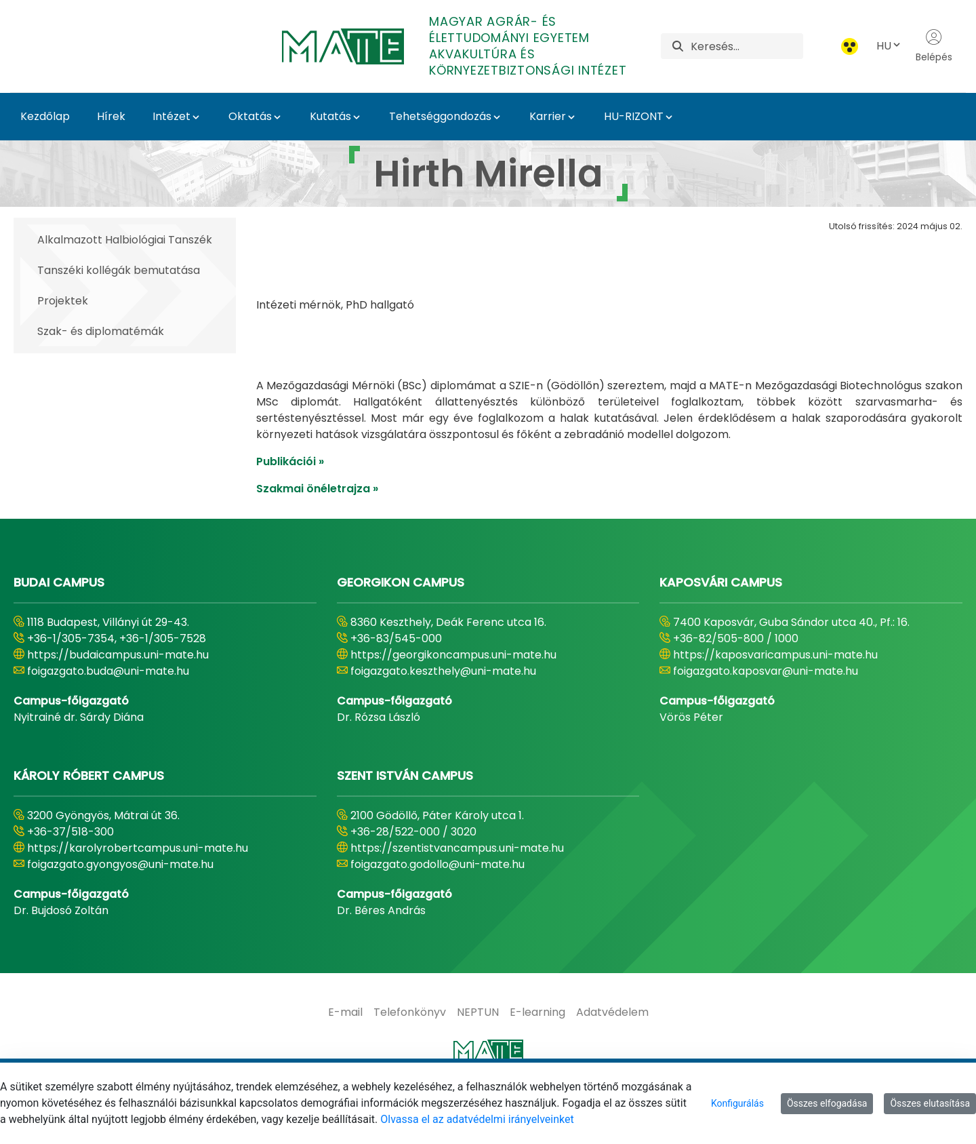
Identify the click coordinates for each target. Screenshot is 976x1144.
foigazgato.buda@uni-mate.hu (108, 705)
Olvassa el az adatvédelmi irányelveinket (476, 1119)
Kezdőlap (45, 116)
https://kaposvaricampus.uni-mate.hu (775, 688)
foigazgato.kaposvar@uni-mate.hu (765, 705)
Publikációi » (290, 495)
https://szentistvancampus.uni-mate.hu (457, 882)
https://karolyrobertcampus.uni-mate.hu (137, 882)
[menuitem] (345, 1046)
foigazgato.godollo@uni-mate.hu (437, 898)
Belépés (934, 46)
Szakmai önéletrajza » (317, 522)
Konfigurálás (737, 1103)
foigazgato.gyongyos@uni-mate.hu (120, 898)
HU (889, 46)
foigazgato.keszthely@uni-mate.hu (443, 705)
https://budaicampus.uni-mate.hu (118, 688)
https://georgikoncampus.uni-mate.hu (453, 688)
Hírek (111, 116)
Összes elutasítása (930, 1103)
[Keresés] (747, 46)
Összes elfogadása (827, 1103)
